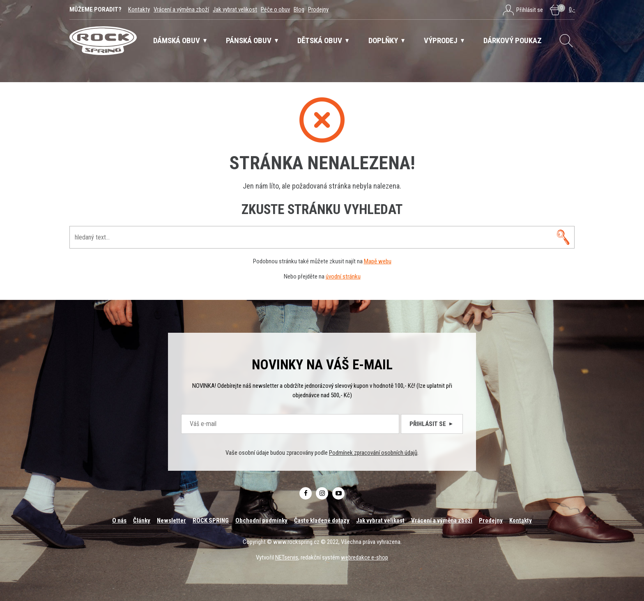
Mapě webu (377, 261)
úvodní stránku (343, 276)
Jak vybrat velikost (235, 9)
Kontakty (139, 9)
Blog (299, 9)
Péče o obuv (275, 9)
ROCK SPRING (211, 520)
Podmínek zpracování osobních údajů (373, 452)
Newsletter (171, 520)
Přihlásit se (431, 424)
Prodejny (318, 9)
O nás (119, 520)
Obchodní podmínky (261, 520)
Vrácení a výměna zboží (181, 9)
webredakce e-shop (364, 557)
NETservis (286, 557)
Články (141, 520)
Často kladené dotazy (322, 520)
